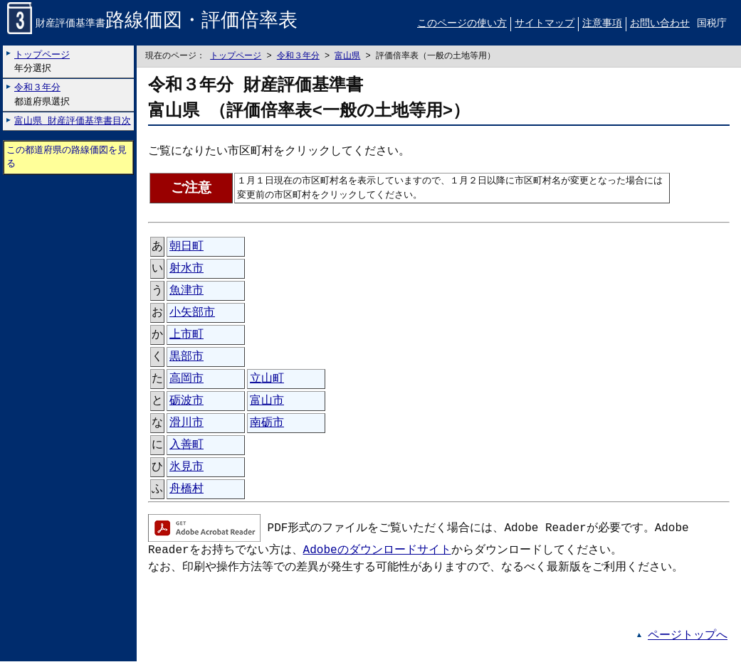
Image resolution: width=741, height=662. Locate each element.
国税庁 (712, 24)
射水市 (186, 269)
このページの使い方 (462, 24)
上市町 (186, 335)
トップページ (235, 56)
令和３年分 (298, 56)
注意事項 (602, 24)
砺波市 (186, 402)
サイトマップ (544, 24)
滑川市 (186, 424)
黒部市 (186, 357)
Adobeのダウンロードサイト (377, 551)
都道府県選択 (42, 95)
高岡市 (186, 380)
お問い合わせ (660, 24)
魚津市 (186, 291)
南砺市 (267, 424)
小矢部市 (192, 313)
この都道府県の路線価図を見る (66, 157)
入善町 (186, 446)
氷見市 (186, 468)
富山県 (347, 56)
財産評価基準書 (152, 24)
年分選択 (42, 61)
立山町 (267, 380)
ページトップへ (687, 636)
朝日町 (186, 247)
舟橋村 (186, 490)
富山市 (267, 402)
